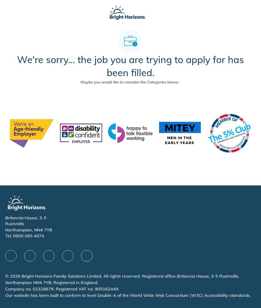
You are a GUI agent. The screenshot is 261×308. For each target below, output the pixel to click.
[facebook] (11, 256)
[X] (49, 256)
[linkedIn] (30, 256)
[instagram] (86, 256)
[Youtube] (67, 256)
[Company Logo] (127, 12)
